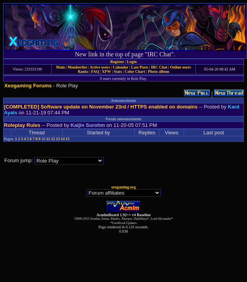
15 (68, 139)
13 (58, 139)
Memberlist (77, 67)
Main (60, 67)
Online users (180, 67)
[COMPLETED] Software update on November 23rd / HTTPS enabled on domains (101, 107)
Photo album (158, 71)
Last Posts (139, 67)
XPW (106, 71)
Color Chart (135, 71)
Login (132, 62)
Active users (100, 67)
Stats (118, 71)
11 (48, 139)
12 (53, 139)
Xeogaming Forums (28, 86)
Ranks (83, 71)
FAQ (95, 71)
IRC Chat (159, 67)
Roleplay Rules (22, 125)
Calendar (120, 67)
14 (63, 139)
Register (117, 62)
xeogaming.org (123, 187)
